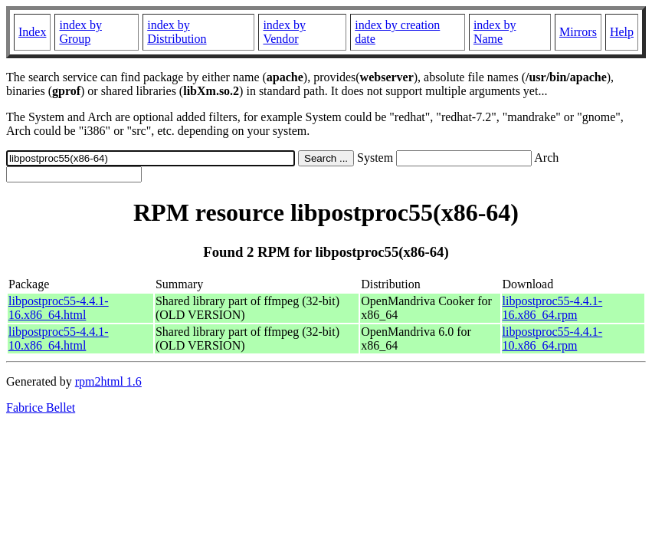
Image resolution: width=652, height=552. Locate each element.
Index (32, 31)
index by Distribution (176, 31)
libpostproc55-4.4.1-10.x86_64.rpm (553, 338)
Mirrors (578, 31)
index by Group (80, 31)
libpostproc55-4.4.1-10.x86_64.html (58, 338)
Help (622, 31)
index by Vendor (284, 31)
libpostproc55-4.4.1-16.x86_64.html (58, 307)
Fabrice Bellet (40, 407)
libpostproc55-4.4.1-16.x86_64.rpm (553, 307)
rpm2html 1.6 (108, 381)
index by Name (494, 31)
